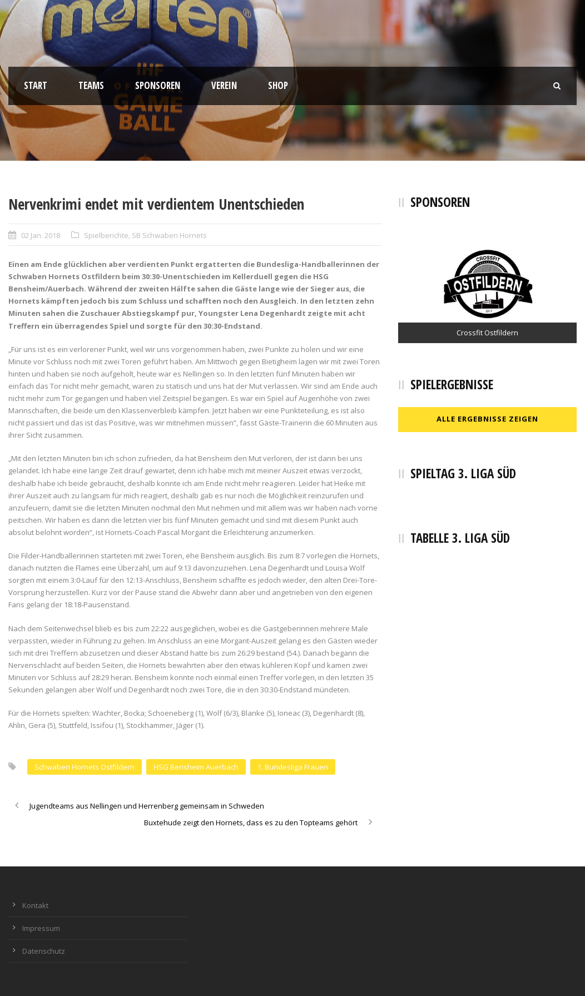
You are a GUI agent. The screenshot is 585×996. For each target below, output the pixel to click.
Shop (278, 85)
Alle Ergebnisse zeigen (487, 419)
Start (35, 85)
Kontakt (35, 905)
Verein (224, 85)
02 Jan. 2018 (40, 235)
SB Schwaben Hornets (169, 235)
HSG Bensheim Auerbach (196, 767)
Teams (91, 85)
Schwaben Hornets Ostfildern (84, 767)
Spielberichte (106, 235)
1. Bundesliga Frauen (292, 767)
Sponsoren (157, 85)
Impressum (41, 928)
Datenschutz (43, 951)
